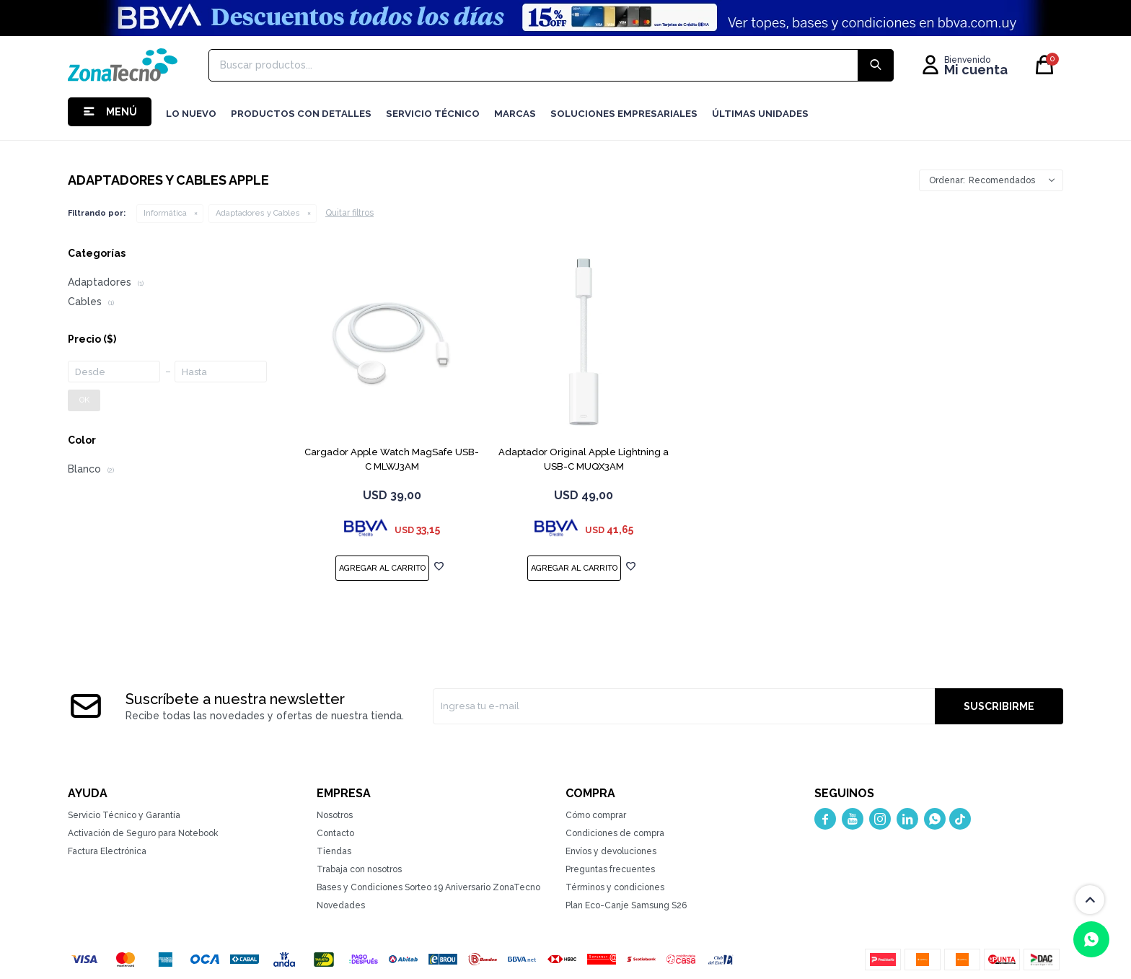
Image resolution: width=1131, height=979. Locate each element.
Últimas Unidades (760, 113)
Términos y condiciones (615, 887)
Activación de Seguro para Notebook (143, 833)
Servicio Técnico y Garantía (124, 815)
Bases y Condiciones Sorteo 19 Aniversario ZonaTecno (428, 887)
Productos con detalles (301, 113)
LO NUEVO (191, 113)
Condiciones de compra (615, 833)
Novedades (341, 905)
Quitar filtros (349, 213)
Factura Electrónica (107, 851)
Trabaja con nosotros (359, 869)
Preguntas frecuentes (610, 869)
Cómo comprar (596, 815)
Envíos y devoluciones (611, 851)
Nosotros (335, 815)
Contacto (335, 833)
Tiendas (334, 851)
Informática (165, 213)
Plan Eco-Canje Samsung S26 (626, 905)
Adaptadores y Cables (258, 213)
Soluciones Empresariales (623, 113)
